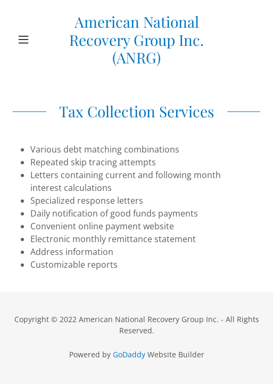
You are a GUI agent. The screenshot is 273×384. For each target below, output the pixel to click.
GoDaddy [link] (129, 354)
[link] (137, 40)
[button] (31, 39)
